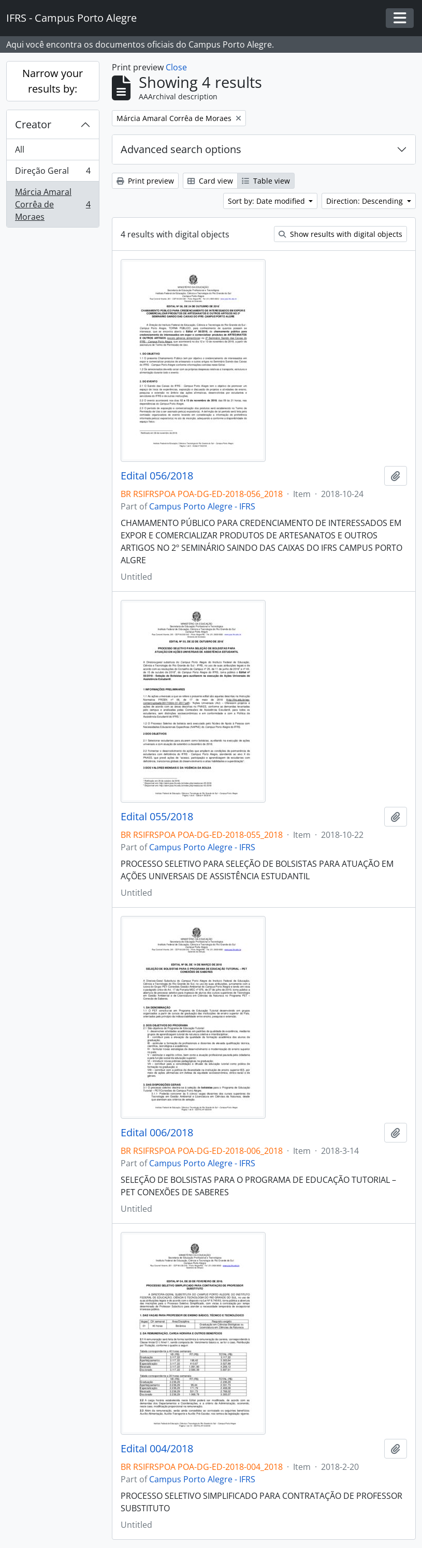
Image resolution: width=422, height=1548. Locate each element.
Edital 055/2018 (157, 816)
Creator (33, 124)
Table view (266, 181)
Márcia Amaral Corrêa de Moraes (52, 204)
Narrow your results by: (52, 81)
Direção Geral (52, 173)
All (19, 149)
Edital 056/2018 (157, 476)
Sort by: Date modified (267, 201)
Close (176, 67)
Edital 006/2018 (157, 1132)
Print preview (145, 181)
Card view (210, 181)
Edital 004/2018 (157, 1448)
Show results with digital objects (340, 234)
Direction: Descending (365, 201)
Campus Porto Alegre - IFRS (202, 506)
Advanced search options (181, 149)
